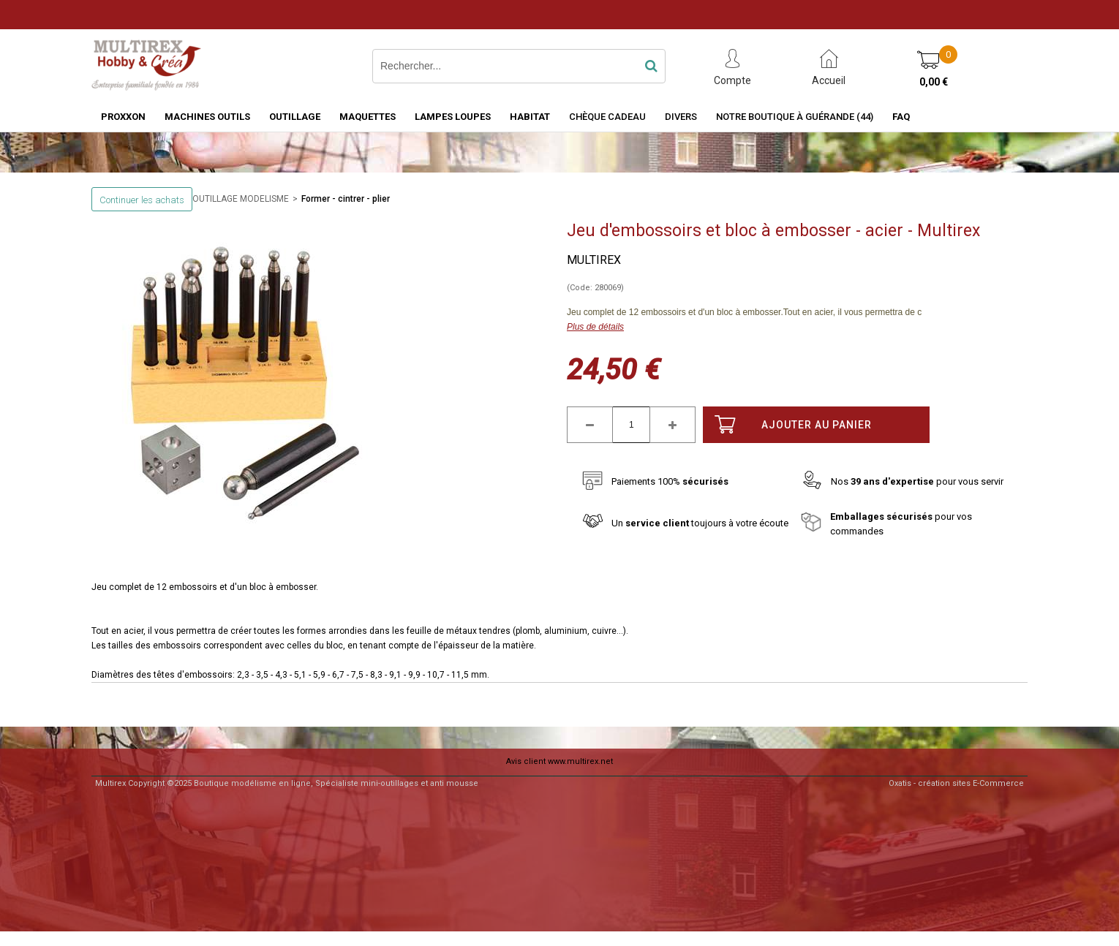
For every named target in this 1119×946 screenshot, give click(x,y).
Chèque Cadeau (607, 116)
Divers (681, 116)
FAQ (901, 116)
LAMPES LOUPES (453, 116)
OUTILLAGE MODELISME (240, 199)
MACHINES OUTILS (207, 116)
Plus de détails (595, 327)
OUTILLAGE (294, 116)
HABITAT (530, 116)
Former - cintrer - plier (345, 199)
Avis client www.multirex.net (559, 761)
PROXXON (123, 116)
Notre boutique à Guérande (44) (794, 116)
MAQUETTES (367, 116)
